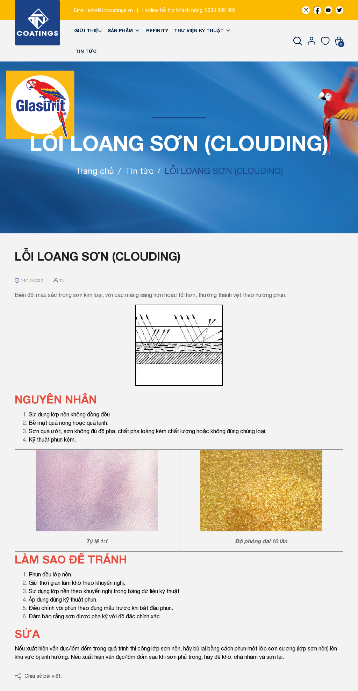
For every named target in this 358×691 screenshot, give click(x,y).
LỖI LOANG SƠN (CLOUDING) (98, 256)
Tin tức (86, 51)
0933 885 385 (220, 10)
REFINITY (157, 30)
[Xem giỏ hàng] (339, 41)
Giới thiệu (88, 30)
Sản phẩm (124, 30)
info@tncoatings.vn (110, 10)
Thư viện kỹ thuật (202, 30)
